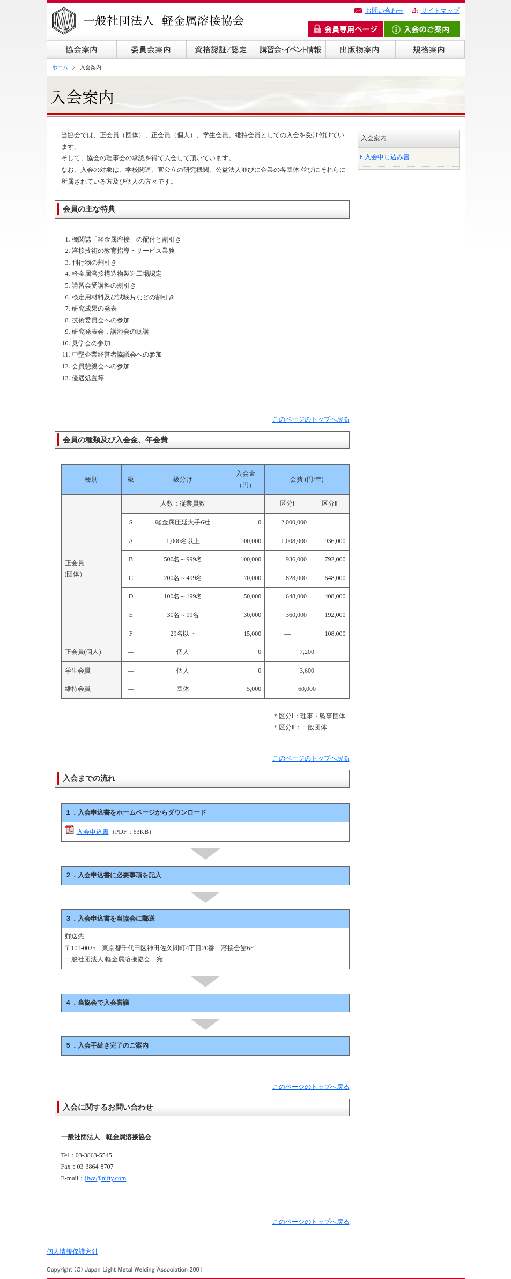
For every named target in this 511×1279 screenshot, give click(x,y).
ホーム (60, 67)
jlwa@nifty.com (105, 1178)
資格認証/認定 (221, 49)
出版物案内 (360, 49)
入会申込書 (93, 832)
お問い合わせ (384, 10)
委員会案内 (151, 49)
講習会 (290, 49)
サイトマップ (440, 10)
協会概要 (81, 49)
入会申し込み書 (387, 157)
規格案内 (430, 49)
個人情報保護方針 (72, 1251)
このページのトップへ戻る (311, 419)
